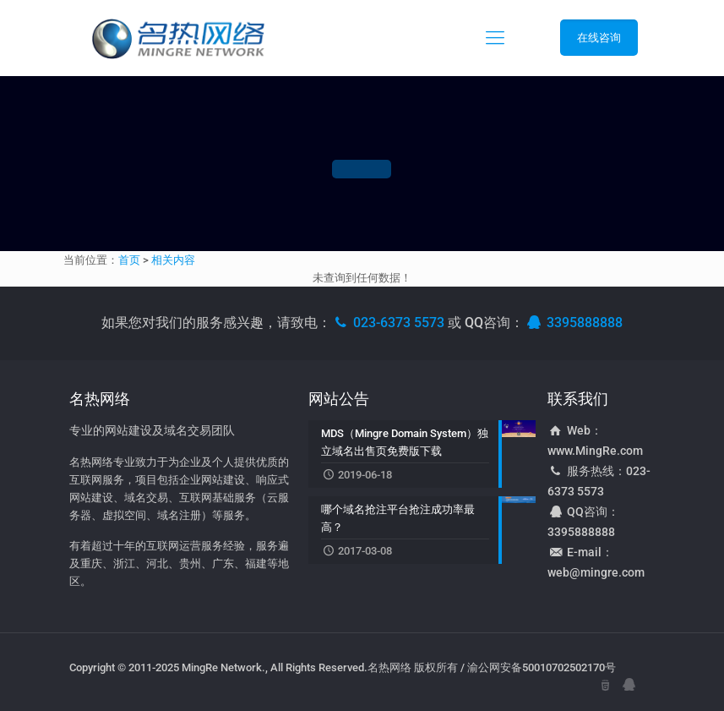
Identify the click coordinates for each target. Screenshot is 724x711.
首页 (129, 260)
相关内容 (173, 260)
